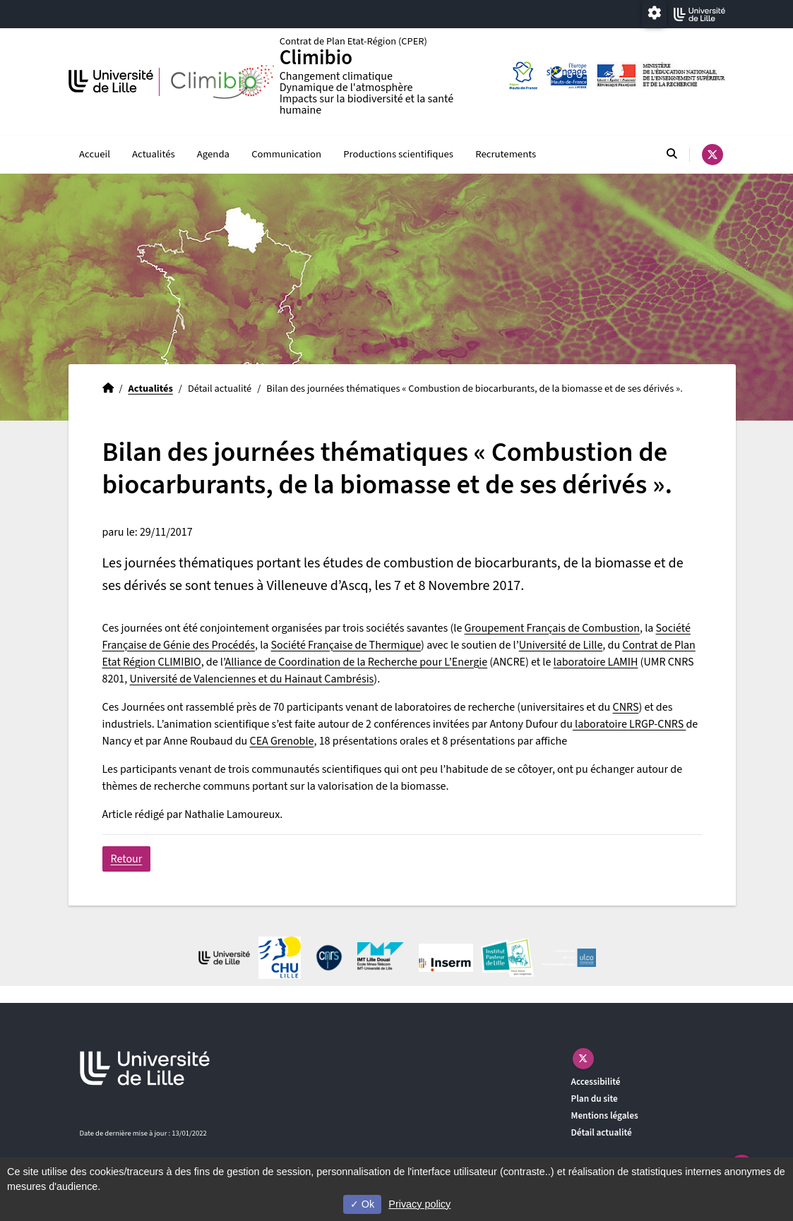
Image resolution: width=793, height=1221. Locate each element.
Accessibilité (596, 1081)
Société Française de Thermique (345, 645)
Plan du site (594, 1098)
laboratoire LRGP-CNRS (629, 724)
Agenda (213, 154)
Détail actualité (601, 1132)
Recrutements (505, 154)
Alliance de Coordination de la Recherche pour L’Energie (356, 662)
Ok (362, 1204)
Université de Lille (561, 645)
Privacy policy (419, 1204)
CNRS (626, 707)
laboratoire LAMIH (596, 662)
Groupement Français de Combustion (552, 628)
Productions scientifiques (398, 154)
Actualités (153, 154)
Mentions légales (604, 1115)
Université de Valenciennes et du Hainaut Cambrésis (252, 679)
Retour (127, 859)
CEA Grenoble (282, 741)
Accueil (94, 154)
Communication (286, 154)
